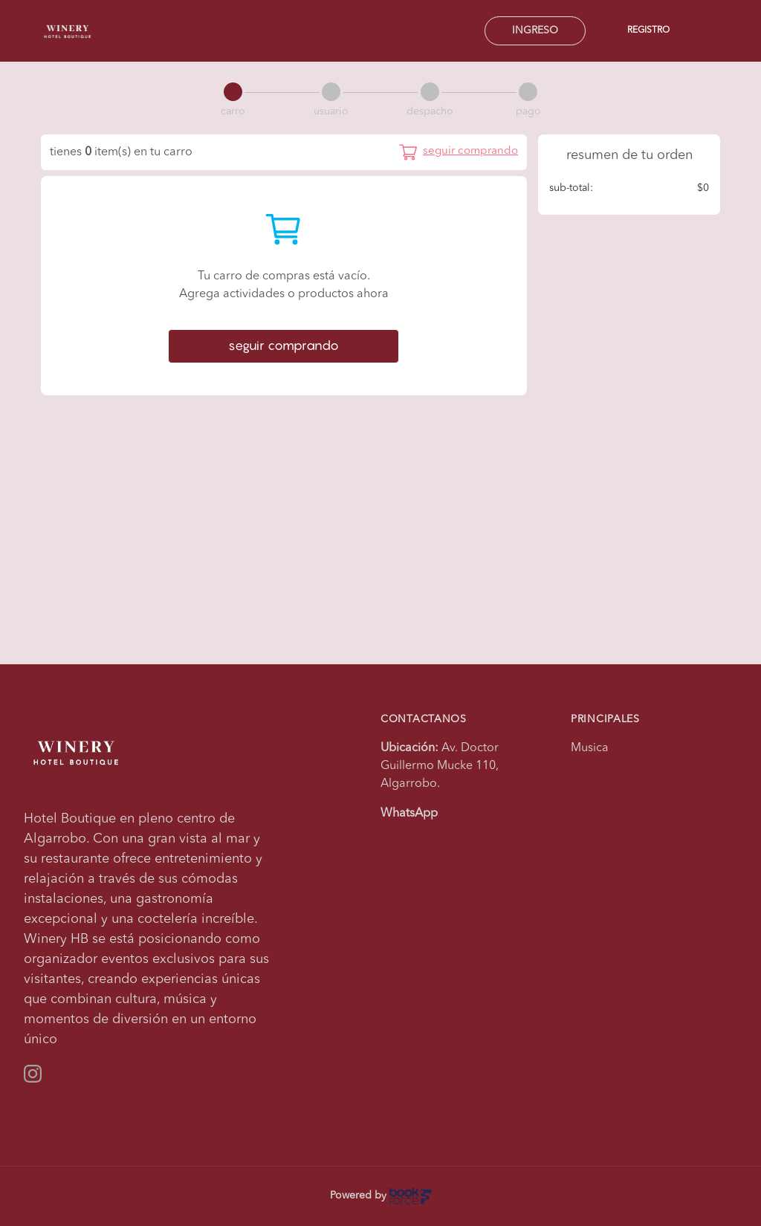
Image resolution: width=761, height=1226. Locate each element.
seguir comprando (283, 345)
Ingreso (535, 30)
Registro (648, 30)
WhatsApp (409, 814)
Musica (590, 748)
